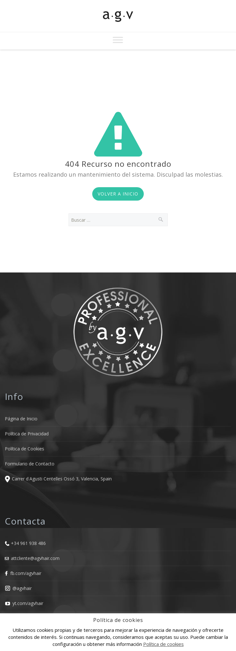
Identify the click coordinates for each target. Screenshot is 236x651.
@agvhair (22, 588)
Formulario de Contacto (29, 464)
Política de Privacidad (27, 434)
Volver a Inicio (118, 194)
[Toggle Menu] (118, 40)
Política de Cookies (24, 449)
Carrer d (20, 479)
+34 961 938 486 (28, 543)
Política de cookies (163, 644)
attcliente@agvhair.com (35, 558)
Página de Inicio (21, 419)
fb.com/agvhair (25, 573)
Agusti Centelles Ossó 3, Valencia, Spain (70, 479)
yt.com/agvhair (27, 603)
